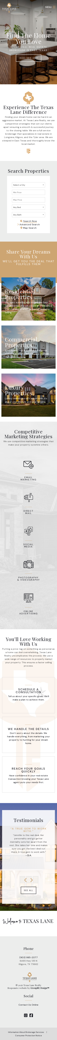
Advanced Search (28, 224)
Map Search (28, 227)
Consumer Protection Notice (28, 1035)
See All (28, 890)
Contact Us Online (28, 1004)
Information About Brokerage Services (26, 1032)
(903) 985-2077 (28, 58)
